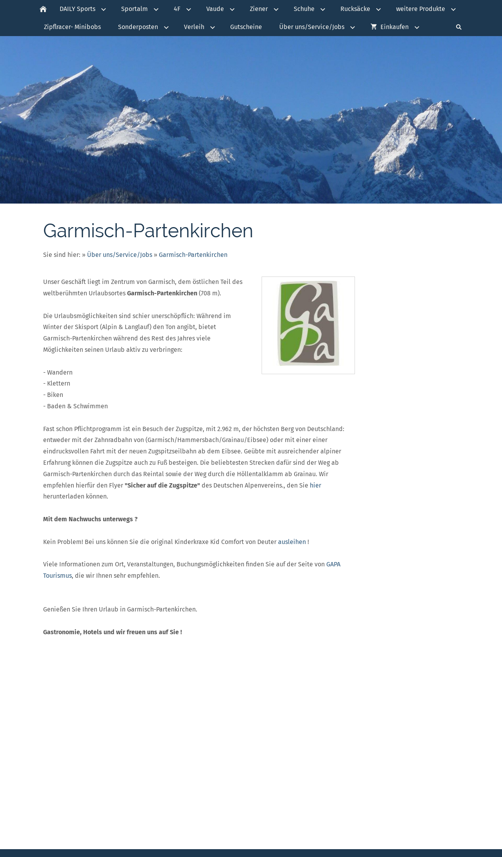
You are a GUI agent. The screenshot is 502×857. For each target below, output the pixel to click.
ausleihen (292, 542)
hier (315, 485)
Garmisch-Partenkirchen (193, 254)
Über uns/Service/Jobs (119, 254)
